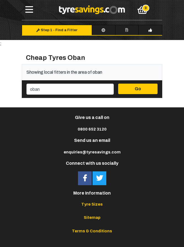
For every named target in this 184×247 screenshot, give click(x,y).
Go (138, 88)
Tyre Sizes (92, 204)
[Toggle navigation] (29, 10)
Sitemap (92, 217)
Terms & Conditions (92, 231)
